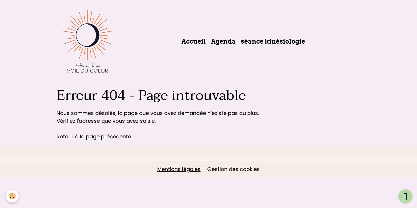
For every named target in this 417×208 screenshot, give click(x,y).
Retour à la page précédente (94, 136)
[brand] (89, 41)
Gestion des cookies (233, 169)
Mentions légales (179, 169)
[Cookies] (12, 196)
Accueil (194, 41)
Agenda (223, 41)
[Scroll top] (405, 196)
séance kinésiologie (273, 41)
